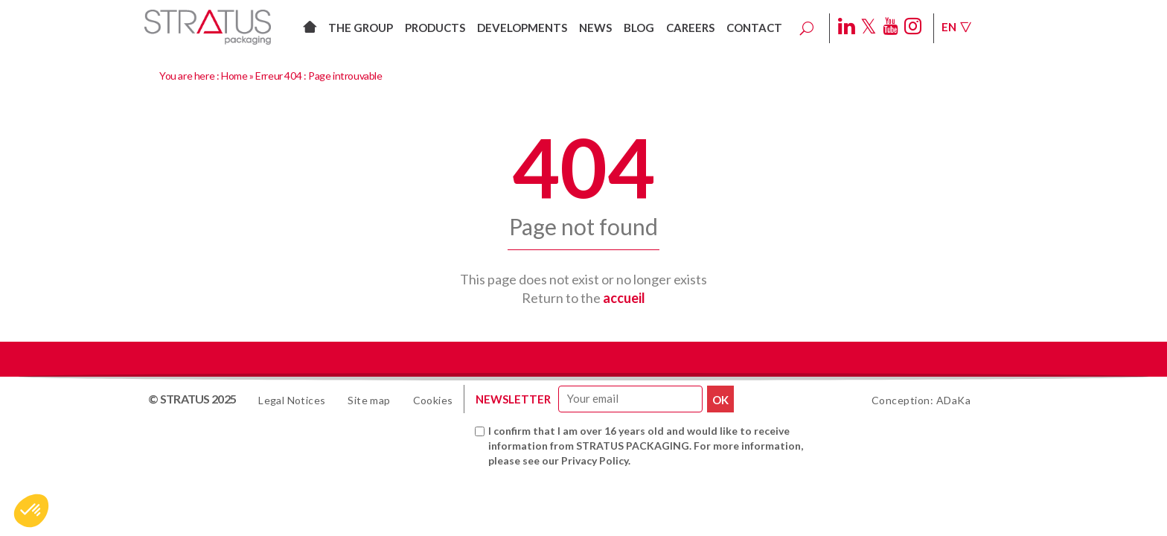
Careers (690, 27)
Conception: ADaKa (921, 400)
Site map (369, 400)
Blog (639, 27)
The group (360, 27)
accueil (624, 298)
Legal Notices (291, 400)
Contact (754, 27)
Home (234, 75)
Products (435, 27)
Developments (522, 27)
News (595, 27)
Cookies (433, 400)
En (956, 27)
